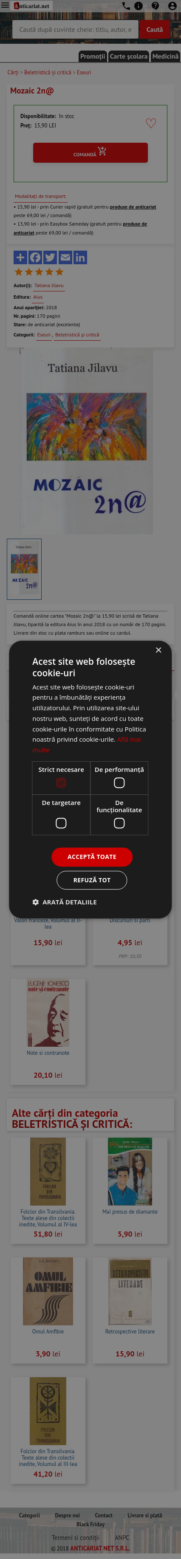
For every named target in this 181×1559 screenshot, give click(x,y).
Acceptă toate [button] (92, 857)
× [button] (158, 650)
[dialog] (90, 779)
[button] (64, 902)
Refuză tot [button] (91, 880)
